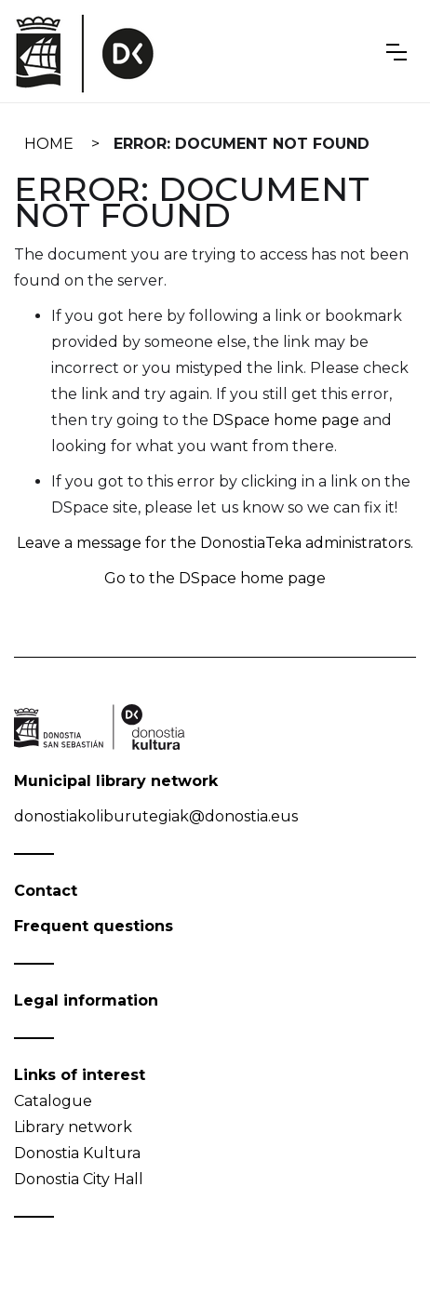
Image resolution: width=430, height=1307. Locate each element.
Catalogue (53, 1101)
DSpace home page (285, 420)
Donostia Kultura (77, 1153)
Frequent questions (93, 926)
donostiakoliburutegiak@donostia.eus (156, 816)
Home (49, 144)
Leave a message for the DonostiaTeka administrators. (215, 543)
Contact (45, 891)
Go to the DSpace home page (215, 578)
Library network (73, 1127)
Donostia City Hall (78, 1179)
